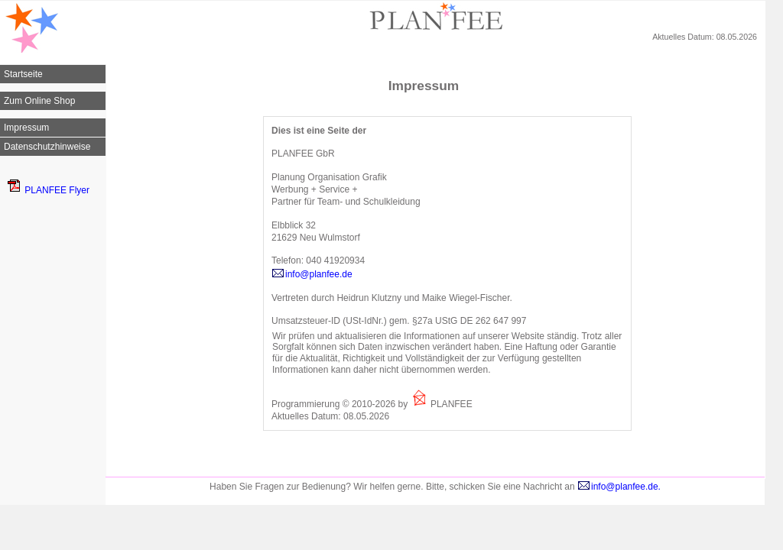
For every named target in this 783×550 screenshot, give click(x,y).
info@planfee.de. (619, 486)
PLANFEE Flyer (48, 190)
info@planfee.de (312, 274)
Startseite (23, 74)
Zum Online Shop (39, 100)
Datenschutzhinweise (47, 146)
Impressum (26, 127)
